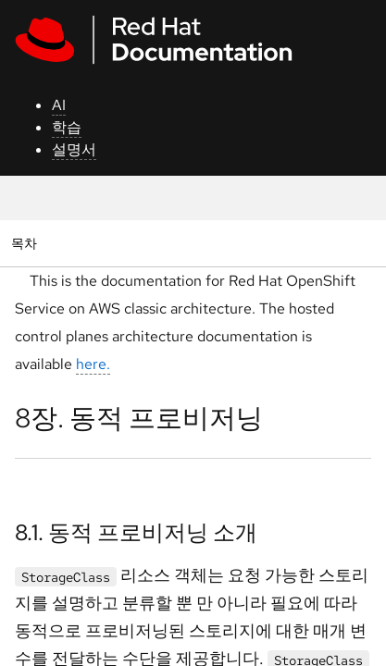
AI (59, 105)
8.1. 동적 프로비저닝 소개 (136, 532)
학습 (66, 127)
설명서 (74, 149)
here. (93, 364)
